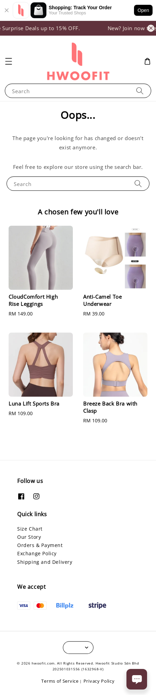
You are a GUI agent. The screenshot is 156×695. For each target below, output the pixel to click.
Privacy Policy (99, 681)
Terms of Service (59, 681)
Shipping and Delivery (45, 562)
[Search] (140, 90)
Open (143, 10)
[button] (8, 61)
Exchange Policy (37, 553)
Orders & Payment (40, 545)
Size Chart (30, 528)
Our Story (29, 537)
